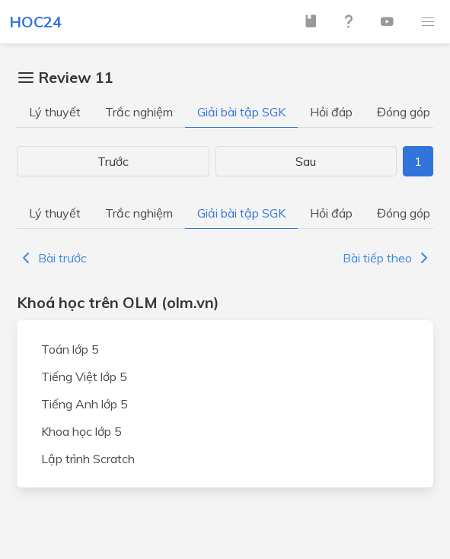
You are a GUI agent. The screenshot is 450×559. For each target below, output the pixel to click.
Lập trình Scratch (88, 458)
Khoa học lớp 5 (81, 431)
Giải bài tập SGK (241, 111)
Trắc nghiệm (139, 111)
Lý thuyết (55, 111)
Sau (305, 161)
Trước (113, 161)
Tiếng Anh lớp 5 (84, 403)
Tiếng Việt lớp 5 (84, 376)
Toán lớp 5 (70, 349)
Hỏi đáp (331, 111)
